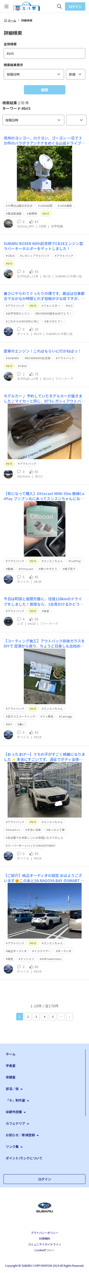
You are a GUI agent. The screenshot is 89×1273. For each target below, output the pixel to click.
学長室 (10, 1065)
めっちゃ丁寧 (56, 830)
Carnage (66, 716)
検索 (44, 90)
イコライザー (42, 951)
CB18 (11, 255)
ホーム (10, 20)
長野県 (33, 213)
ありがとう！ (54, 321)
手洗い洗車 (34, 830)
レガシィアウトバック (35, 255)
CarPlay (75, 561)
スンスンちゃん (53, 561)
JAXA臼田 (46, 206)
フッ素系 (47, 716)
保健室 (10, 1077)
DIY (10, 724)
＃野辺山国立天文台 (20, 206)
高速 (46, 611)
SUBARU (13, 358)
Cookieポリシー (44, 1250)
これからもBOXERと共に (23, 321)
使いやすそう (48, 569)
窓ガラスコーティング (21, 716)
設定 (10, 959)
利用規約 (44, 1238)
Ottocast (26, 569)
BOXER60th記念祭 (38, 358)
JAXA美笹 (65, 206)
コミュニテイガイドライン (44, 1244)
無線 (10, 569)
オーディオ (64, 951)
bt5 (46, 213)
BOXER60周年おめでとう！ (54, 313)
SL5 (70, 305)
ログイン (75, 6)
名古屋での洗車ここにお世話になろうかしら (35, 837)
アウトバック (65, 255)
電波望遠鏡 (14, 213)
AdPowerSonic (51, 959)
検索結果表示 (13, 64)
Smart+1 (14, 830)
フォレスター (51, 305)
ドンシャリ (27, 959)
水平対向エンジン (19, 313)
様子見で (70, 569)
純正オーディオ (17, 951)
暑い (22, 724)
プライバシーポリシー (44, 1233)
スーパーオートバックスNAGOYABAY (31, 845)
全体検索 (10, 44)
